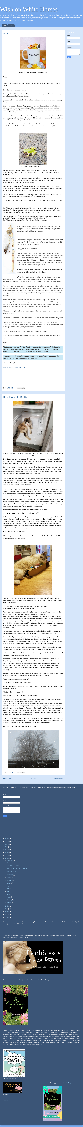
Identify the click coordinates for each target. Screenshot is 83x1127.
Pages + (11, 25)
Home (4, 25)
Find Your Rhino (11, 871)
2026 (6, 838)
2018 (6, 906)
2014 (6, 917)
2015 (6, 914)
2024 (6, 844)
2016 (6, 911)
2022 (6, 849)
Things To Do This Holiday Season (16, 868)
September (10, 880)
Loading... (6, 1100)
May (8, 891)
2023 (6, 847)
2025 (6, 841)
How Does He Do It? (15, 397)
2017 (6, 909)
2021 (6, 852)
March (9, 897)
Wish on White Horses (29, 9)
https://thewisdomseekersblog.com (15, 367)
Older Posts (59, 779)
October (9, 877)
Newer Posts (8, 779)
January (9, 902)
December (10, 860)
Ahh (5, 33)
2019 (6, 858)
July (8, 886)
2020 (6, 855)
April (8, 894)
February (9, 900)
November (10, 875)
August (9, 883)
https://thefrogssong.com (69, 1083)
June (8, 888)
